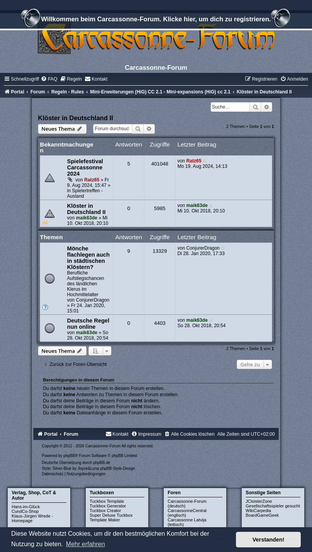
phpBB (69, 456)
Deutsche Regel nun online (88, 323)
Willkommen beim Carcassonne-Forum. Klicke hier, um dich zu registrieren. (156, 20)
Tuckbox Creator (105, 510)
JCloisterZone (259, 501)
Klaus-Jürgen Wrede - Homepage (32, 518)
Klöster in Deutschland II (75, 117)
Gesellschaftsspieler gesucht (273, 506)
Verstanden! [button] (268, 539)
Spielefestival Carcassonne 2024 (85, 167)
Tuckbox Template (107, 501)
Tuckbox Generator (108, 506)
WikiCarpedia (258, 510)
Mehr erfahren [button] (85, 544)
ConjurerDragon (92, 300)
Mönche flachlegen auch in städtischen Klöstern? (88, 257)
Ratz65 (91, 180)
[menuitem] (49, 79)
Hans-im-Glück (26, 506)
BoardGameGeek (262, 515)
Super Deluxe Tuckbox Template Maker (111, 517)
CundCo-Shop (25, 511)
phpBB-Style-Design (117, 468)
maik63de (86, 218)
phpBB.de (101, 463)
